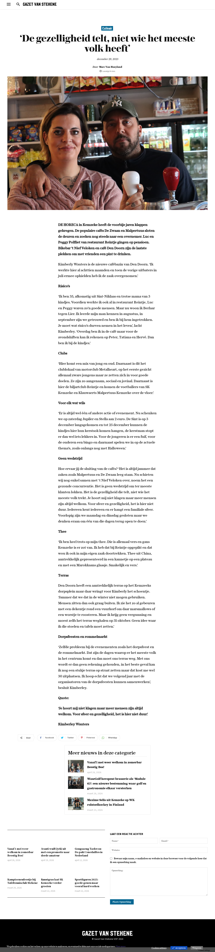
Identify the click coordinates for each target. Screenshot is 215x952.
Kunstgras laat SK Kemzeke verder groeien (52, 887)
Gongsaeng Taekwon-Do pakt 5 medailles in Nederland (88, 857)
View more (120, 946)
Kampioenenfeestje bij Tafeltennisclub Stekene (22, 885)
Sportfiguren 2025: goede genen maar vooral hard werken (87, 887)
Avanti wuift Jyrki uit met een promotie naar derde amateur (55, 857)
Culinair (107, 28)
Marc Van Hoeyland (110, 67)
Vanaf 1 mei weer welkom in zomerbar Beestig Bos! (20, 857)
